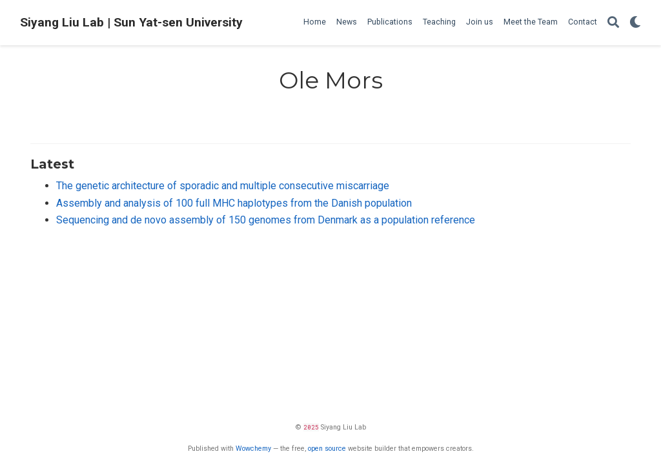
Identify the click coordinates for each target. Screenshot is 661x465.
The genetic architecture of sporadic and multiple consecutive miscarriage (222, 186)
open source (327, 448)
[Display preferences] (635, 23)
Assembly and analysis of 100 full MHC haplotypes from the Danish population (234, 203)
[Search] (613, 23)
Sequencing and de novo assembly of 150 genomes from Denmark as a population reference (265, 220)
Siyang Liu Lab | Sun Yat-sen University (131, 22)
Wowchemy (253, 448)
